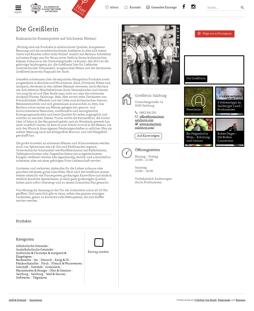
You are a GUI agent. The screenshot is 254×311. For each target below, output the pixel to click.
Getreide (37, 267)
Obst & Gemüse (60, 270)
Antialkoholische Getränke (34, 249)
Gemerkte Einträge (164, 7)
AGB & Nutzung (17, 300)
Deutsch (46, 260)
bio (36, 260)
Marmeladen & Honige (31, 270)
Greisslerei (52, 267)
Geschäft (22, 267)
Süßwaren (23, 277)
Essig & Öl (62, 260)
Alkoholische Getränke (32, 246)
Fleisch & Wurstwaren (66, 263)
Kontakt (135, 7)
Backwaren (23, 260)
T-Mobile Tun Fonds (205, 300)
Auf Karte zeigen (148, 136)
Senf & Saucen (55, 274)
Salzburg (22, 274)
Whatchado (224, 300)
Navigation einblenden (18, 9)
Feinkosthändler (27, 263)
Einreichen (85, 8)
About (114, 7)
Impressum (35, 300)
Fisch (45, 263)
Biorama (240, 300)
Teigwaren (40, 277)
